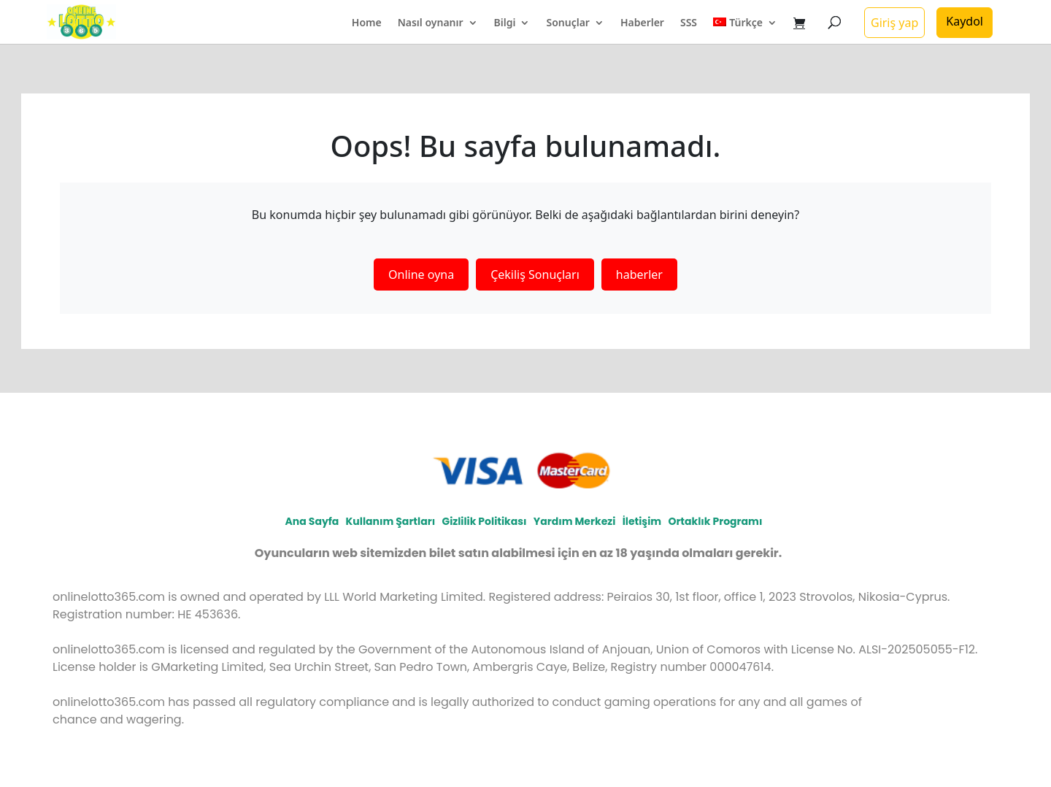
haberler (639, 274)
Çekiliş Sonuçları (535, 274)
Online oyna (421, 274)
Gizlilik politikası (484, 521)
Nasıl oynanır (430, 23)
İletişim (642, 521)
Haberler (642, 23)
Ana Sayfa (312, 521)
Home (367, 23)
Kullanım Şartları (391, 521)
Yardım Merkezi (575, 521)
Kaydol (964, 21)
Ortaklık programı (715, 521)
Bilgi (505, 23)
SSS (688, 23)
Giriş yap (894, 23)
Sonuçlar (567, 23)
